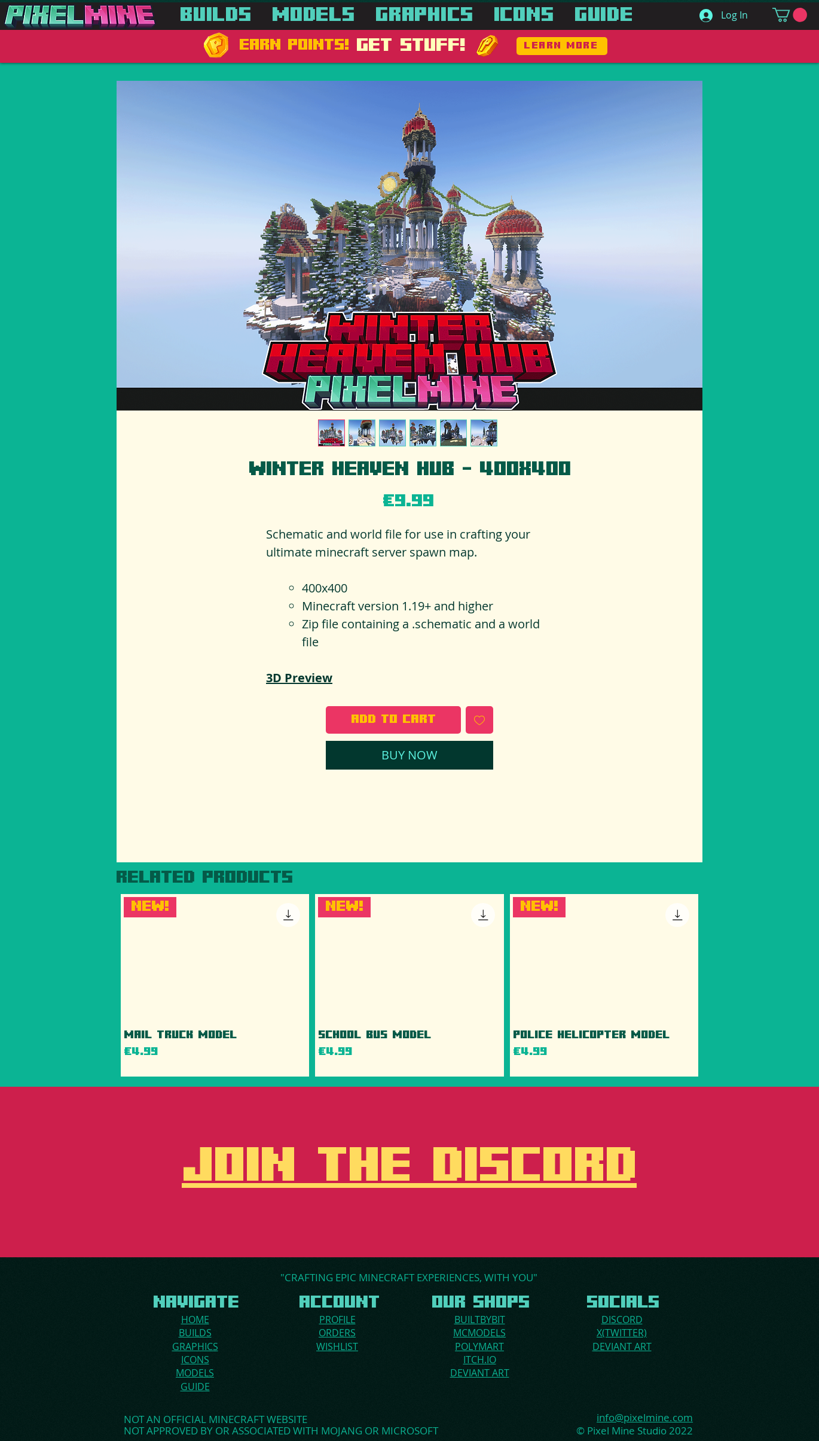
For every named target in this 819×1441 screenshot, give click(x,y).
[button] (789, 15)
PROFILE (337, 1319)
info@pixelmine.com (645, 1417)
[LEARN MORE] (562, 46)
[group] (409, 985)
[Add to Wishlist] (479, 720)
